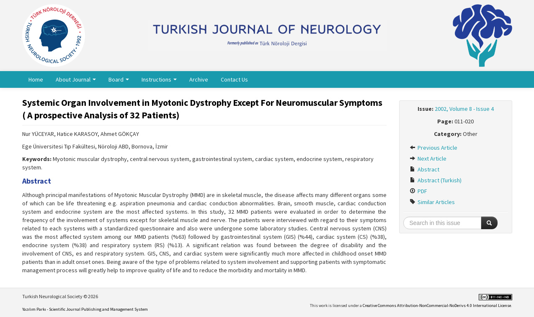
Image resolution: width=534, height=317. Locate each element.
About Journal (76, 79)
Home (35, 79)
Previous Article (433, 147)
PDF (418, 191)
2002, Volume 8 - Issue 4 (464, 108)
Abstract (424, 169)
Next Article (428, 158)
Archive (198, 79)
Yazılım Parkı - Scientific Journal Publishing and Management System (85, 309)
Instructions (159, 79)
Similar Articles (432, 202)
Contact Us (234, 79)
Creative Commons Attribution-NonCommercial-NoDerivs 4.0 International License (437, 305)
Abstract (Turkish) (436, 180)
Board (118, 79)
